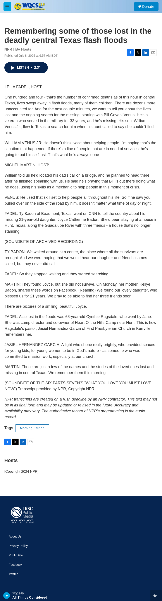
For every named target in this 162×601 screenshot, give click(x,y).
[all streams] (156, 595)
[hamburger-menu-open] (7, 6)
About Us (15, 536)
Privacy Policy (18, 546)
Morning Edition (32, 428)
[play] (6, 595)
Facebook (15, 564)
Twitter (13, 574)
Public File (16, 555)
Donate (148, 7)
